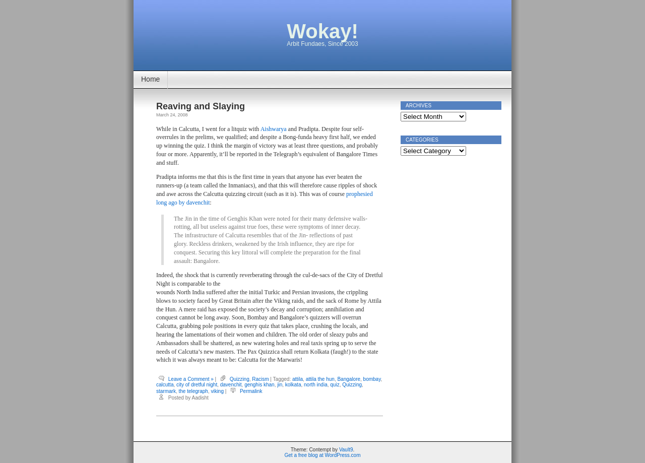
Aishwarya (274, 129)
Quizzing (239, 379)
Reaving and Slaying (200, 106)
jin (279, 384)
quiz (334, 384)
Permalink (251, 391)
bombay (372, 379)
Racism (260, 379)
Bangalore (348, 379)
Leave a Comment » (191, 379)
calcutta (164, 384)
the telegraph (193, 391)
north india (316, 384)
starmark (166, 391)
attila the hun (320, 379)
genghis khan (259, 384)
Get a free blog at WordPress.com (323, 455)
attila (297, 379)
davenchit (231, 384)
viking (217, 391)
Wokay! (322, 31)
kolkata (293, 384)
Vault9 (346, 449)
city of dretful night (196, 384)
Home (150, 79)
